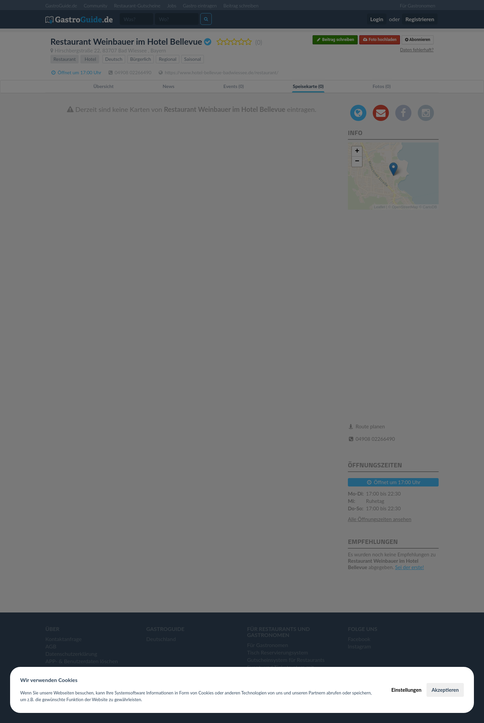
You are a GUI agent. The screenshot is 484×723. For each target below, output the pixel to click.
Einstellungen (406, 690)
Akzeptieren (445, 690)
